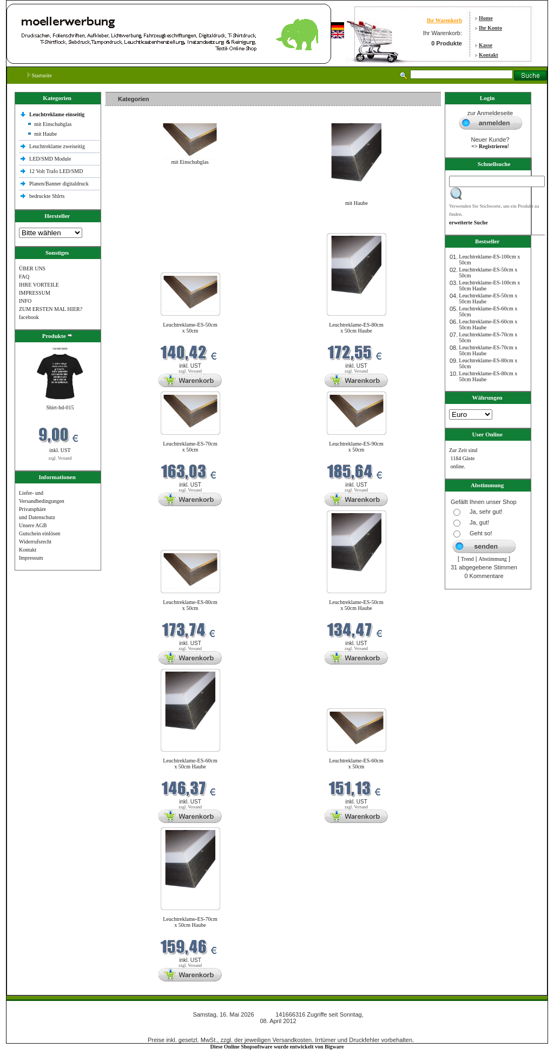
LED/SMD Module (50, 159)
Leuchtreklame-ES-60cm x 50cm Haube (190, 763)
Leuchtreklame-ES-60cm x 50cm (356, 763)
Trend (467, 559)
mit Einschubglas (52, 124)
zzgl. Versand (60, 458)
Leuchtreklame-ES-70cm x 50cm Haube (190, 922)
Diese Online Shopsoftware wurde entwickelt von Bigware (277, 1047)
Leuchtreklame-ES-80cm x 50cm (190, 605)
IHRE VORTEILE (39, 285)
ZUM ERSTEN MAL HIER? (50, 309)
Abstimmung (493, 559)
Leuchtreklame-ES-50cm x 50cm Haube (356, 605)
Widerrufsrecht (35, 542)
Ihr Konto (490, 28)
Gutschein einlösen (39, 533)
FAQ (24, 277)
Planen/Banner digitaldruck (59, 184)
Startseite (40, 75)
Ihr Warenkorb (444, 20)
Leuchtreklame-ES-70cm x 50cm (190, 447)
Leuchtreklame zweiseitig (58, 146)
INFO (25, 301)
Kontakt (488, 55)
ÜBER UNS (32, 268)
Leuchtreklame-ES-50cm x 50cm (190, 328)
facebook (29, 317)
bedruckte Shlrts (46, 196)
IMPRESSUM (34, 293)
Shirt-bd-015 (60, 407)
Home (486, 18)
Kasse (485, 45)
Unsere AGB (33, 525)
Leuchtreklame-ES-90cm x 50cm (356, 447)
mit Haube (45, 134)
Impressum (31, 558)
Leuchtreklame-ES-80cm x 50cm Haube (356, 328)
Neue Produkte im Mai (133, 226)
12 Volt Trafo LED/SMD (56, 171)
